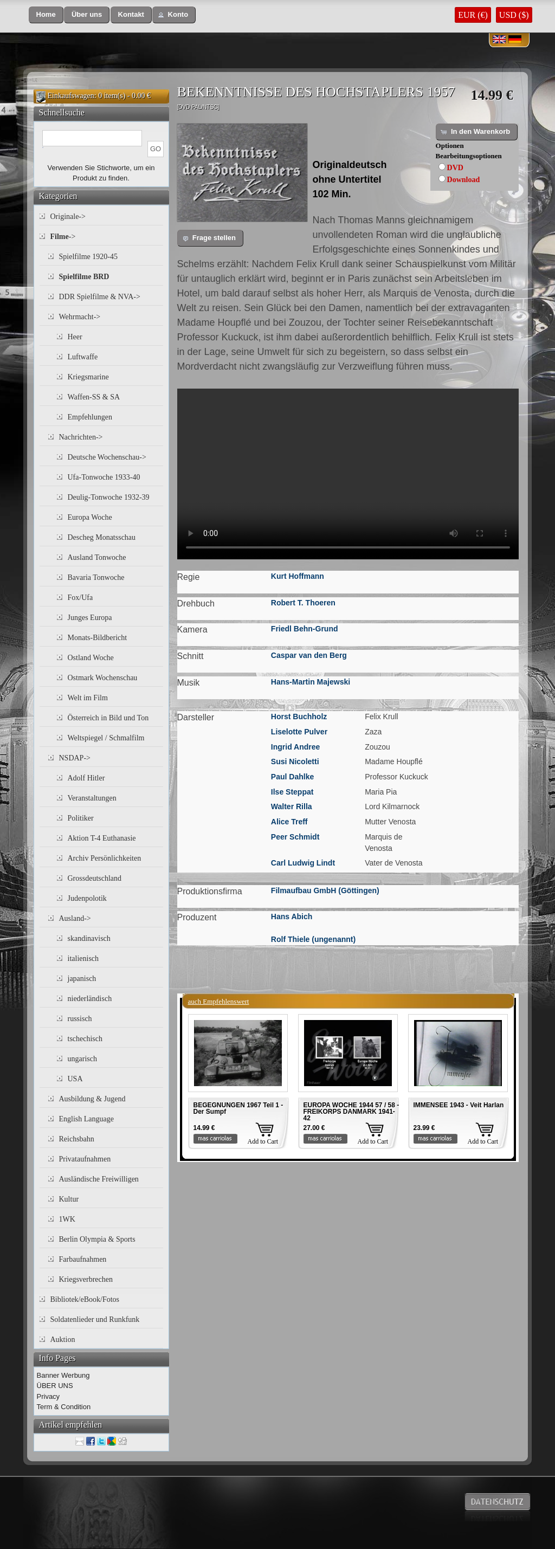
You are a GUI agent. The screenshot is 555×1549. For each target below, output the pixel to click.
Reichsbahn (76, 1139)
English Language (86, 1119)
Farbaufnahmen (83, 1259)
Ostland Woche (91, 658)
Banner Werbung (63, 1375)
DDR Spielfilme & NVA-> (99, 297)
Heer (75, 337)
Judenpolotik (87, 898)
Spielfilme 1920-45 (88, 257)
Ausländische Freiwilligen (99, 1179)
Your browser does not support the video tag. (348, 474)
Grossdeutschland (95, 878)
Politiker (81, 818)
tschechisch (85, 1039)
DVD (455, 168)
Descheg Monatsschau (102, 537)
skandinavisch (89, 938)
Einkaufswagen (71, 96)
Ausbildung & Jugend (92, 1099)
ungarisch (82, 1059)
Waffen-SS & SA (94, 397)
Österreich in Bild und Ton (108, 718)
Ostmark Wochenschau (103, 678)
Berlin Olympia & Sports (97, 1239)
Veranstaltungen (92, 798)
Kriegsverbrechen (86, 1279)
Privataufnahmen (85, 1159)
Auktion (62, 1339)
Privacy (48, 1396)
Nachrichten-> (81, 437)
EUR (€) (473, 15)
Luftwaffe (83, 357)
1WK (67, 1219)
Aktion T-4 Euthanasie (102, 838)
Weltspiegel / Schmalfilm (106, 738)
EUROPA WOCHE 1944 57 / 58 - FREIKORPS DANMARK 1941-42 (351, 1111)
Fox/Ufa (80, 597)
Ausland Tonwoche (97, 557)
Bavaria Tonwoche (96, 577)
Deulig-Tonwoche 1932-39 (109, 497)
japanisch (82, 978)
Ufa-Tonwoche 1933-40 (104, 477)
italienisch (83, 958)
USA (75, 1079)
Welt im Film (88, 698)
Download (463, 180)
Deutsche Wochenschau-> (107, 457)
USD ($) (514, 15)
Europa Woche (90, 517)
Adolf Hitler (86, 778)
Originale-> (68, 216)
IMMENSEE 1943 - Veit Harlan (459, 1105)
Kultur (69, 1199)
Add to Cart (263, 1141)
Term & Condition (64, 1407)
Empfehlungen (90, 417)
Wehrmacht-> (80, 317)
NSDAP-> (75, 758)
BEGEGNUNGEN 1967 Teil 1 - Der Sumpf (238, 1108)
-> (63, 237)
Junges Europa (90, 618)
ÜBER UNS (55, 1386)
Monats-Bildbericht (97, 638)
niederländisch (90, 999)
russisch (80, 1019)
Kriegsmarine (88, 377)
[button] (46, 15)
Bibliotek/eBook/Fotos (85, 1299)
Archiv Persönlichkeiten (104, 858)
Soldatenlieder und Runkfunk (95, 1319)
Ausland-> (75, 918)
